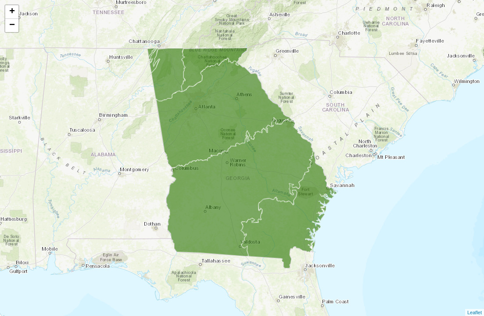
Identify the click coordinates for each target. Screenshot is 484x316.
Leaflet (474, 312)
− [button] (12, 25)
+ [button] (12, 11)
